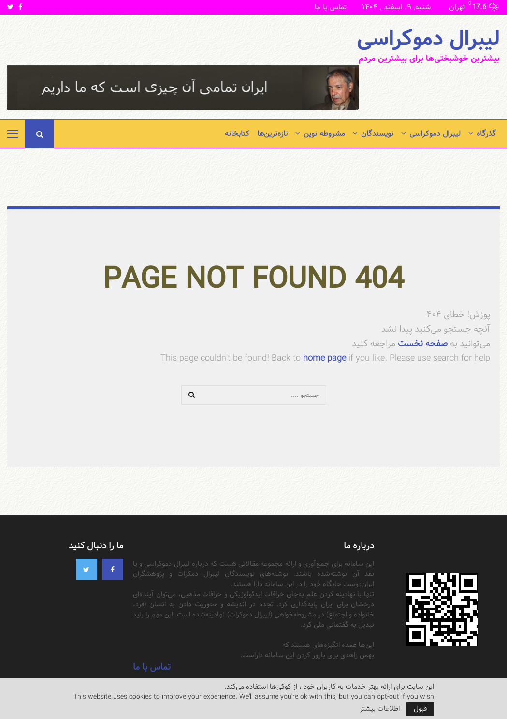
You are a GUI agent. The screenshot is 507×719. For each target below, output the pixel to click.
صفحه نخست (421, 343)
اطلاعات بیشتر (380, 708)
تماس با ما (331, 7)
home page (324, 358)
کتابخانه (237, 134)
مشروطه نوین (324, 134)
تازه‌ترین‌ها (272, 134)
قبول (420, 709)
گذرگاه (486, 134)
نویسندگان (377, 134)
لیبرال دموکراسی (428, 39)
